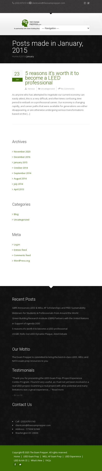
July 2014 (18, 183)
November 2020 (22, 151)
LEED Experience (73, 456)
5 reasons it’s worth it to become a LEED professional (52, 78)
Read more (58, 389)
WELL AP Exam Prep (52, 456)
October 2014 (21, 167)
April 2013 (19, 189)
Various (31, 88)
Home (15, 56)
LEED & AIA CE (20, 460)
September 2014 (22, 173)
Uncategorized (48, 88)
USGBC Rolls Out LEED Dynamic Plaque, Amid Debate (39, 333)
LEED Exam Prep (31, 456)
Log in (17, 244)
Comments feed (22, 255)
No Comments (67, 88)
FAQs (48, 460)
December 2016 (22, 157)
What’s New (36, 460)
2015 (22, 56)
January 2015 (20, 162)
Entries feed (20, 249)
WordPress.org (22, 260)
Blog (16, 214)
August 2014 (20, 178)
